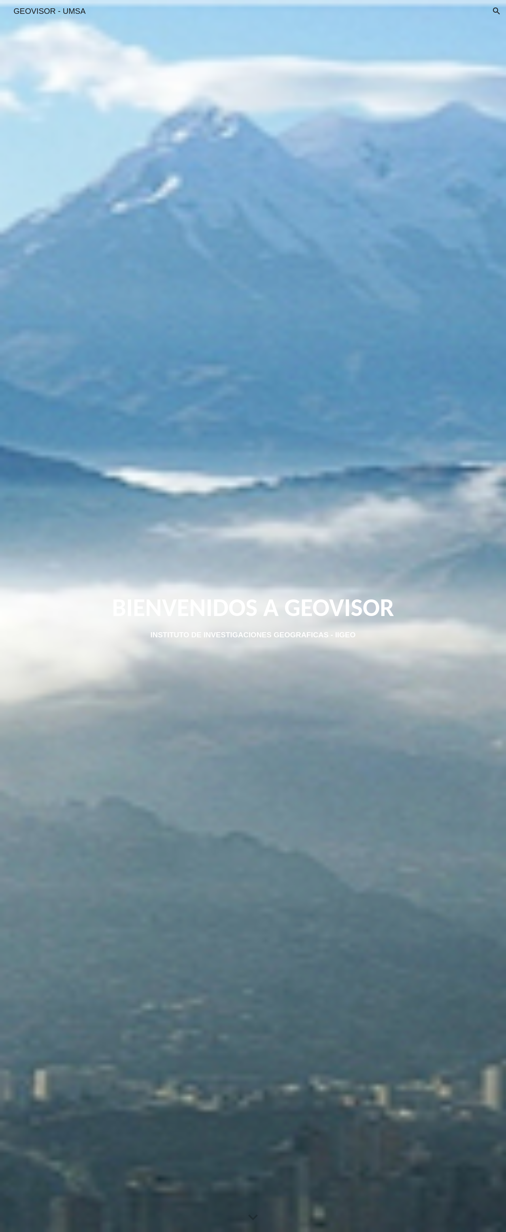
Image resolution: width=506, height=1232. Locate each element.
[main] (253, 607)
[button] (496, 11)
